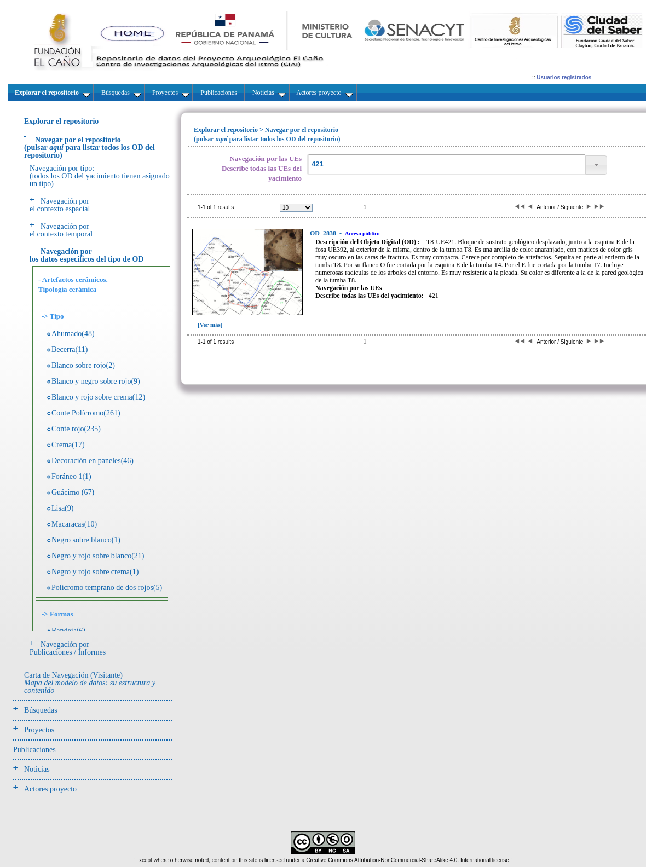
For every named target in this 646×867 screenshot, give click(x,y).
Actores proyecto (50, 789)
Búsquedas (40, 710)
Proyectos (39, 730)
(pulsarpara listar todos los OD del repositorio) (89, 147)
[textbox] (446, 164)
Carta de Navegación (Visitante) (89, 683)
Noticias (37, 769)
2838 (324, 233)
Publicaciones (34, 749)
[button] (596, 165)
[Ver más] (210, 324)
